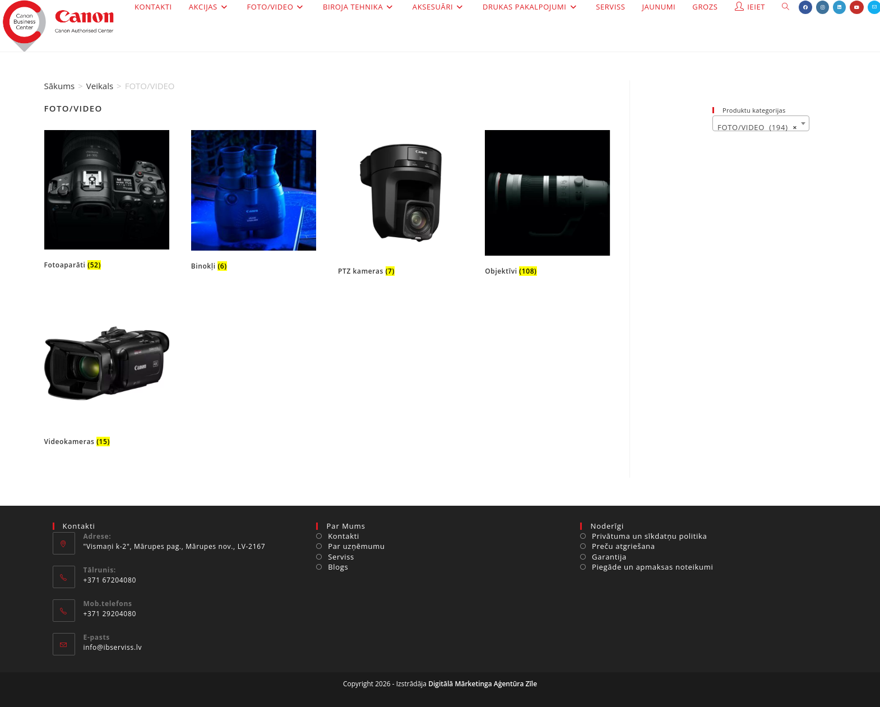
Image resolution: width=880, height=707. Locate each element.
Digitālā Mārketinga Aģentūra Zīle (482, 683)
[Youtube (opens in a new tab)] (857, 7)
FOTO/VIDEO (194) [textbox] (757, 127)
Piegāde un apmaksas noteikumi (652, 567)
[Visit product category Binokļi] (254, 202)
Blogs (338, 567)
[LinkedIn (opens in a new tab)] (839, 7)
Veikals (99, 85)
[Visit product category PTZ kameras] (401, 205)
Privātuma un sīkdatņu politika (649, 536)
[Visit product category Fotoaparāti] (107, 202)
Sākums (59, 85)
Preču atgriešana (623, 546)
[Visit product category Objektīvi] (547, 205)
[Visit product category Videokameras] (107, 376)
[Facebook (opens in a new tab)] (805, 7)
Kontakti (343, 536)
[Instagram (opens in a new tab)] (822, 7)
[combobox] (760, 123)
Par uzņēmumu (356, 546)
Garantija (609, 557)
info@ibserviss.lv (113, 647)
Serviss (341, 557)
